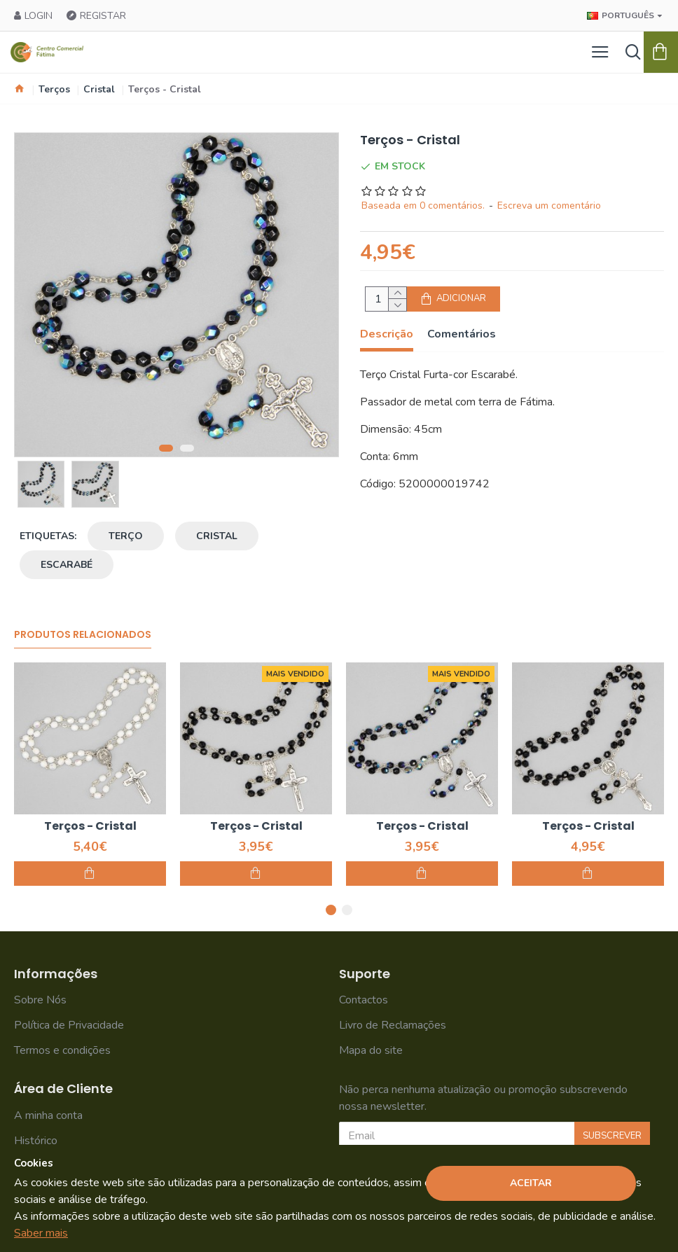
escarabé (66, 564)
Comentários (461, 334)
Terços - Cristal (90, 826)
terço (126, 536)
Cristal (99, 89)
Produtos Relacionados (82, 635)
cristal (216, 536)
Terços (54, 89)
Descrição (386, 334)
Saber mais (41, 1233)
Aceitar (531, 1183)
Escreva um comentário (549, 205)
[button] (166, 448)
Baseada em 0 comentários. (423, 205)
